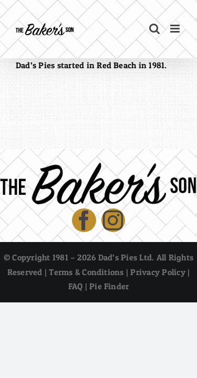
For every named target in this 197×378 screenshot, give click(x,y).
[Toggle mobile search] (154, 28)
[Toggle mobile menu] (175, 28)
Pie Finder (109, 312)
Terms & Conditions (86, 298)
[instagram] (113, 247)
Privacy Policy (157, 298)
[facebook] (84, 247)
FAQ (75, 312)
